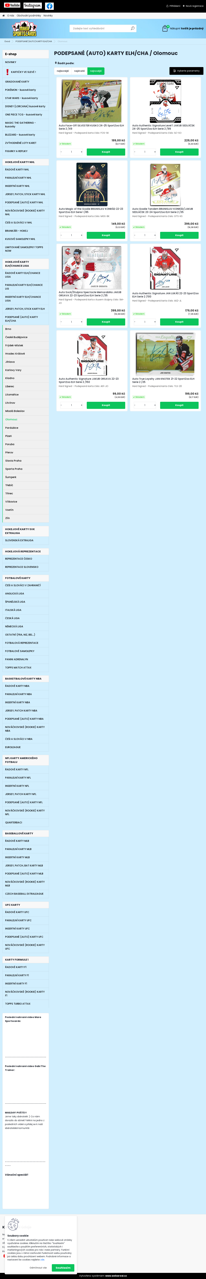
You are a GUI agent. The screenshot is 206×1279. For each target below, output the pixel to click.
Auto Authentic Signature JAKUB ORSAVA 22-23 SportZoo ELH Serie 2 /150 (103, 309)
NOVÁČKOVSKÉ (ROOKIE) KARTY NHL (25, 212)
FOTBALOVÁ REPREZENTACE (21, 643)
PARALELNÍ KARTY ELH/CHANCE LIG (24, 286)
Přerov (9, 452)
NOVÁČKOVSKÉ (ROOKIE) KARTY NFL (25, 812)
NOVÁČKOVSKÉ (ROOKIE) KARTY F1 (25, 993)
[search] (133, 29)
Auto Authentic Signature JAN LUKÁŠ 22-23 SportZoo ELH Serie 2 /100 (177, 219)
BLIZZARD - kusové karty (20, 134)
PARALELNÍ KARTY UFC (18, 920)
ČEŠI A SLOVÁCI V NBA (19, 739)
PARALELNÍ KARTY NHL (18, 177)
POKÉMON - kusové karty (20, 90)
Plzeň (8, 436)
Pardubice (12, 428)
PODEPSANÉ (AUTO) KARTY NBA (24, 719)
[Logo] (24, 28)
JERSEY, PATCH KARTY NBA (21, 710)
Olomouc (12, 419)
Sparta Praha (13, 469)
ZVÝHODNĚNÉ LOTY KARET (20, 143)
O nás (10, 15)
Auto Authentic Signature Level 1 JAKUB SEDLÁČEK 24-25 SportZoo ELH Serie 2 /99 (128, 129)
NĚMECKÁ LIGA (14, 626)
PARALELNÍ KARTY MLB (18, 849)
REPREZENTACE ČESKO (18, 558)
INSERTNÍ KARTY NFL (17, 786)
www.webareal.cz (116, 1275)
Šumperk (10, 477)
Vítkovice (11, 501)
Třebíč (9, 485)
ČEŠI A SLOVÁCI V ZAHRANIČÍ (23, 585)
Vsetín (9, 510)
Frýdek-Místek (14, 345)
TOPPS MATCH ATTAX (18, 667)
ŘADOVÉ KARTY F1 (15, 967)
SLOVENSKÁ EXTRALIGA (19, 540)
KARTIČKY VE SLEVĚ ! (20, 72)
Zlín (7, 518)
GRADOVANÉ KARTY (17, 81)
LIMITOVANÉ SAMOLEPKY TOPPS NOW (24, 249)
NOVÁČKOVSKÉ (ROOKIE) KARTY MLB (25, 883)
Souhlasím (63, 1268)
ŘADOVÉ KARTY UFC (17, 912)
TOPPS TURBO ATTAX (17, 1003)
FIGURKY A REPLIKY (16, 151)
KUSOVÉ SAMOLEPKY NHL (20, 239)
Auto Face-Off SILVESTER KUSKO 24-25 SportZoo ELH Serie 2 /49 (77, 128)
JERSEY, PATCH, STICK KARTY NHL (25, 194)
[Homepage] (3, 16)
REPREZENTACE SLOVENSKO (21, 567)
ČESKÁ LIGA (12, 618)
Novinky (48, 15)
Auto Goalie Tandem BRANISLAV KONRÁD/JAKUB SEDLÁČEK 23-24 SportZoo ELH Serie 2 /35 (77, 219)
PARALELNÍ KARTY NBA (18, 694)
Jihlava (10, 362)
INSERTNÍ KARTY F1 (16, 983)
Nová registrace (195, 6)
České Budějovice (16, 337)
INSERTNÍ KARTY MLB (17, 857)
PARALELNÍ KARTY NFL (18, 777)
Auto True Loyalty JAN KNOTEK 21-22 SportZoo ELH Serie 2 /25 (153, 308)
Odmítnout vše (38, 1267)
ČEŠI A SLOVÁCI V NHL (18, 222)
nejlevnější (63, 71)
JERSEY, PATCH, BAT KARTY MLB (24, 865)
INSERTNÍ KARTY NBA (17, 702)
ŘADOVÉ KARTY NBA (17, 686)
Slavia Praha (13, 460)
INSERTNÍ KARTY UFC (17, 928)
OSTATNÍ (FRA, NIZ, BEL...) (20, 634)
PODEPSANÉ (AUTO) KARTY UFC (24, 936)
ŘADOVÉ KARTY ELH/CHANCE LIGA (22, 274)
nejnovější (96, 71)
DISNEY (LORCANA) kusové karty (25, 106)
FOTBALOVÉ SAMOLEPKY (19, 651)
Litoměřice (12, 394)
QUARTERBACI (13, 822)
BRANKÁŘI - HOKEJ (16, 230)
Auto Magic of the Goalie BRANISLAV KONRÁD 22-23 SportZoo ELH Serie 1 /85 (173, 129)
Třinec (9, 493)
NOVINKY (10, 62)
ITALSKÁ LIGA (13, 610)
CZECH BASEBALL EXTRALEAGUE (24, 893)
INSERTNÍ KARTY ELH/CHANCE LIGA (23, 298)
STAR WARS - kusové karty (21, 98)
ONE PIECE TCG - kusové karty (23, 114)
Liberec (10, 386)
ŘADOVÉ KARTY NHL (17, 169)
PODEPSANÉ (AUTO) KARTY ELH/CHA (34, 41)
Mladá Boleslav (15, 411)
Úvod (7, 41)
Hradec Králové (15, 353)
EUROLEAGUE (13, 747)
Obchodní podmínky (29, 15)
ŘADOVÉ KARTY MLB (17, 841)
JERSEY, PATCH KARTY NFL (20, 794)
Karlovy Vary (14, 370)
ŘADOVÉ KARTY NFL (16, 769)
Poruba (9, 444)
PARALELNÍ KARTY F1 (17, 975)
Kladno (9, 378)
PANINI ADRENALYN (16, 659)
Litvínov (10, 403)
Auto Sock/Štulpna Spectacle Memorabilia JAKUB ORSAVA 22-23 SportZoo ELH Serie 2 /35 (127, 219)
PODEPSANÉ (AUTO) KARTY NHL (24, 202)
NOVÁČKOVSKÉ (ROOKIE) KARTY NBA (25, 728)
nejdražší (79, 71)
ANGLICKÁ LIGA (14, 593)
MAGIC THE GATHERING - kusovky (20, 124)
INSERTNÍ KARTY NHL (17, 186)
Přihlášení (175, 6)
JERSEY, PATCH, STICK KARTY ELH (25, 309)
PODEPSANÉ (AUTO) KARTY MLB (24, 873)
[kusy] (65, 158)
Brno (8, 329)
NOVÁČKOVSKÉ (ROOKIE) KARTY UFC (25, 946)
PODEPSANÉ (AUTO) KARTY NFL (24, 802)
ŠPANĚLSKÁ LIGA (15, 601)
